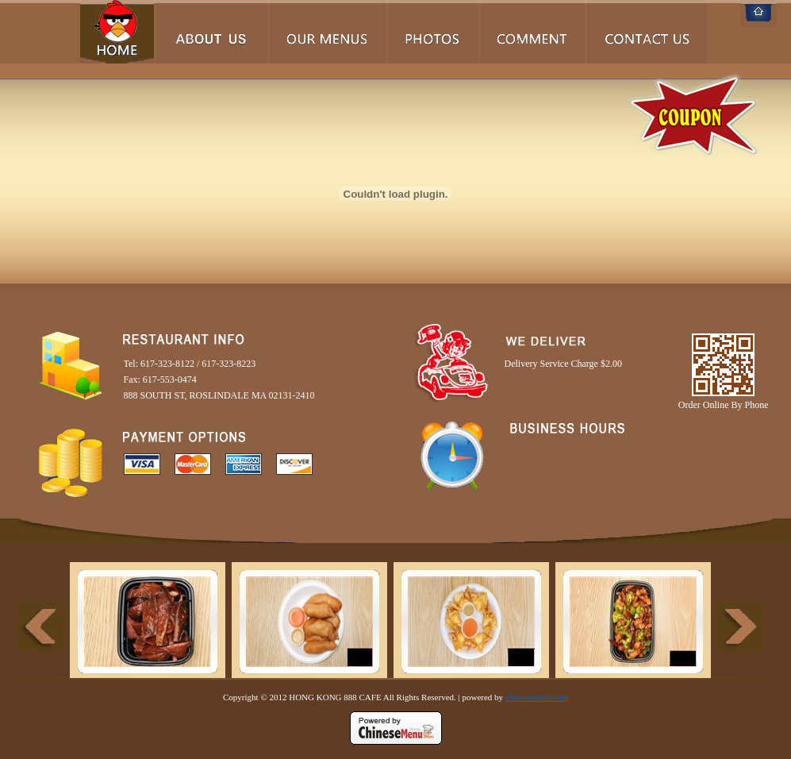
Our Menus (328, 32)
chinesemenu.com (536, 697)
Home (117, 32)
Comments (532, 32)
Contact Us (647, 32)
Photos (433, 32)
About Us (211, 32)
